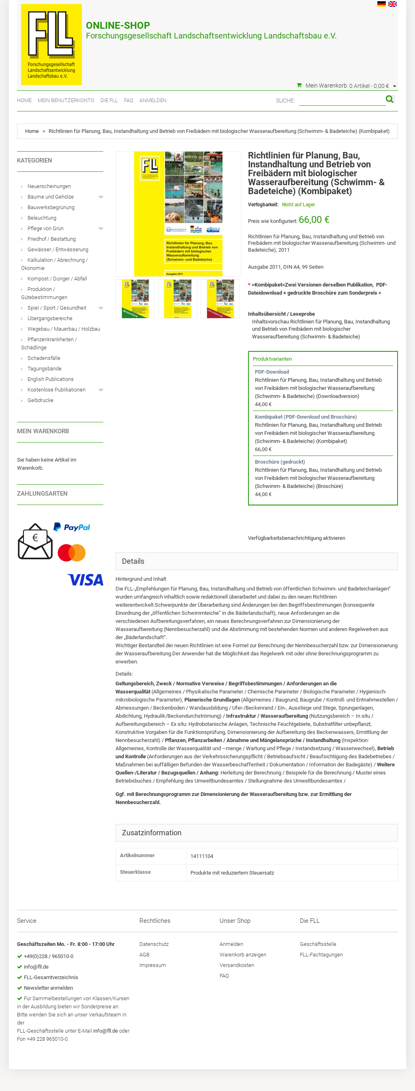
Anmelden (153, 100)
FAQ (128, 100)
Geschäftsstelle (318, 944)
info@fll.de (36, 967)
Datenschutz (154, 944)
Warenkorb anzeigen (243, 955)
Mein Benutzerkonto (66, 100)
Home (24, 100)
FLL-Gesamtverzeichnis (51, 977)
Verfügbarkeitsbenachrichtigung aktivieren (296, 538)
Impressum (152, 965)
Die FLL (109, 100)
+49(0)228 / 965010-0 (48, 956)
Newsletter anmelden (48, 988)
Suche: (285, 100)
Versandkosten (237, 965)
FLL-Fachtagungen (321, 955)
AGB (144, 955)
